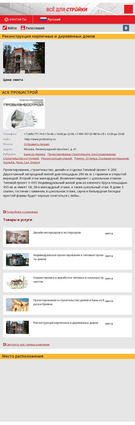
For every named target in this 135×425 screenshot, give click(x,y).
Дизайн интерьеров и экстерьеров (57, 232)
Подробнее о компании (22, 212)
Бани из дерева (34, 154)
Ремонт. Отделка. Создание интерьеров (101, 158)
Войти (12, 28)
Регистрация (35, 28)
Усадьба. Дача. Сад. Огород (21, 162)
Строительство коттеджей (21, 158)
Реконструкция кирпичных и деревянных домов (65, 323)
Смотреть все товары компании (27, 344)
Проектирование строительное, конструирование (82, 154)
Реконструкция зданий (56, 158)
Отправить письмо (36, 144)
